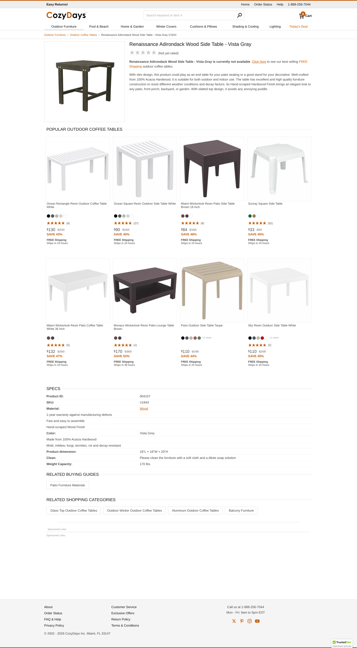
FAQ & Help (52, 619)
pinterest (241, 621)
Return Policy (120, 619)
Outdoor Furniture (64, 26)
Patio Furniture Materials (67, 485)
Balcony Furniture (241, 510)
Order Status (263, 4)
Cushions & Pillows (203, 26)
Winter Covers (166, 26)
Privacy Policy (54, 625)
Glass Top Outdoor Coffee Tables (73, 510)
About (48, 607)
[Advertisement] (178, 566)
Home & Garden (132, 26)
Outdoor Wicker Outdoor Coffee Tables (134, 510)
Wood (144, 408)
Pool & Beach (99, 26)
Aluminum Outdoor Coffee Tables (195, 510)
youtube (257, 621)
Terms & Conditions (125, 625)
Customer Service (124, 607)
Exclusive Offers (122, 613)
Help (280, 4)
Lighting (275, 26)
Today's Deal (298, 26)
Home (245, 4)
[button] (342, 643)
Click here (259, 61)
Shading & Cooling (245, 26)
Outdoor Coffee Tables (83, 34)
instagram (249, 621)
